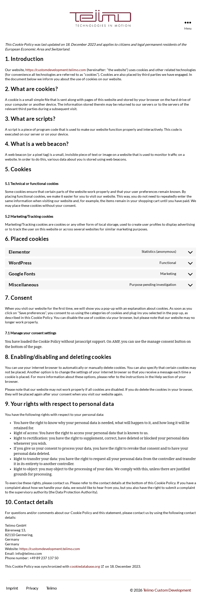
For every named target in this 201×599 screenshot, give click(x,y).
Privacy (32, 587)
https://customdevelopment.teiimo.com (55, 69)
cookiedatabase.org (85, 565)
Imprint (12, 587)
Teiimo (51, 587)
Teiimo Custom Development (167, 589)
